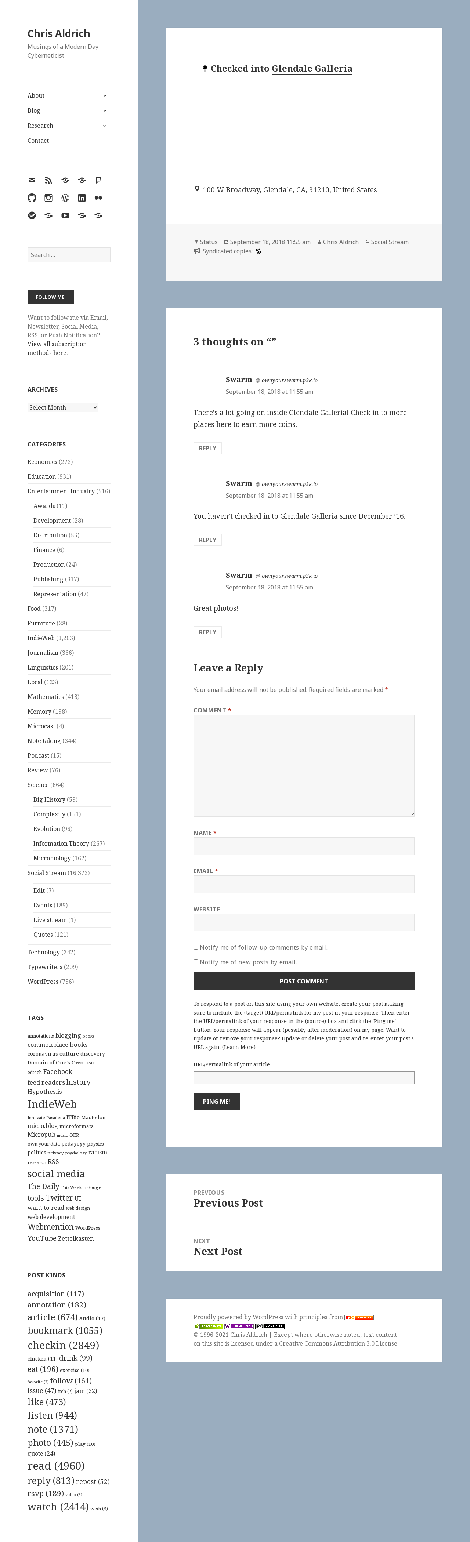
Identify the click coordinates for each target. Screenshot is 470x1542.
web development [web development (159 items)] (51, 1217)
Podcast (38, 755)
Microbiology (52, 858)
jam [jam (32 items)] (85, 1391)
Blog (34, 110)
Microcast (41, 726)
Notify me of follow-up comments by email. (264, 947)
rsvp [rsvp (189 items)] (46, 1493)
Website (207, 909)
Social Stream (47, 873)
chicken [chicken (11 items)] (43, 1359)
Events (42, 905)
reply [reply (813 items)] (51, 1480)
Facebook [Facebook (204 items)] (57, 1071)
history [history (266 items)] (78, 1082)
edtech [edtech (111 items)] (35, 1072)
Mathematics (46, 697)
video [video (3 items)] (73, 1494)
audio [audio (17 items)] (92, 1318)
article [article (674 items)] (53, 1317)
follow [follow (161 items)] (71, 1380)
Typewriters (45, 967)
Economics (42, 462)
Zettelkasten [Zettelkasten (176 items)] (76, 1238)
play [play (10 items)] (85, 1444)
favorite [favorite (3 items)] (38, 1382)
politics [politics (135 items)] (37, 1152)
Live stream (50, 920)
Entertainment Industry (61, 491)
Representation (54, 594)
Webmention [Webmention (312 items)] (51, 1227)
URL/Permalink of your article (232, 1064)
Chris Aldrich (59, 33)
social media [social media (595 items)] (56, 1173)
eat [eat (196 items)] (43, 1369)
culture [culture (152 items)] (69, 1053)
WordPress (43, 981)
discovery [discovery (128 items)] (92, 1053)
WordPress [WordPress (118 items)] (87, 1227)
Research (40, 125)
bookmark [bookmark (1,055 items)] (65, 1330)
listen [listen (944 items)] (52, 1415)
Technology (44, 952)
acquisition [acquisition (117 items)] (56, 1294)
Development (52, 520)
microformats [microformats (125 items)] (76, 1126)
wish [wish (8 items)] (99, 1508)
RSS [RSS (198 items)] (53, 1161)
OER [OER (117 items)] (74, 1135)
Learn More (239, 1047)
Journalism (43, 653)
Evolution (46, 829)
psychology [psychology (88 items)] (76, 1152)
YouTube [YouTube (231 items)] (42, 1237)
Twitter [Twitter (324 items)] (59, 1197)
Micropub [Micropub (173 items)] (41, 1135)
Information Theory (61, 843)
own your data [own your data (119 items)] (44, 1143)
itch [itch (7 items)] (65, 1391)
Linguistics (43, 667)
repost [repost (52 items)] (93, 1481)
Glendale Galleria (312, 68)
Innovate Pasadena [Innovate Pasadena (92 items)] (46, 1117)
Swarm (239, 379)
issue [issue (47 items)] (42, 1390)
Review (38, 770)
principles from (336, 1317)
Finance (44, 550)
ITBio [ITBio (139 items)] (73, 1117)
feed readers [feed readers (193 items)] (46, 1082)
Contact (38, 141)
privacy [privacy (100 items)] (56, 1152)
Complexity (49, 814)
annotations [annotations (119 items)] (41, 1036)
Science (38, 785)
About (36, 95)
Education (42, 476)
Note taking (44, 741)
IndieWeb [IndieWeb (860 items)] (52, 1104)
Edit (39, 890)
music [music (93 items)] (62, 1135)
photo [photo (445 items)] (50, 1442)
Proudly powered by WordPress (239, 1317)
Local (35, 682)
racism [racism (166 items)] (97, 1152)
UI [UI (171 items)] (78, 1198)
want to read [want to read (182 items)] (46, 1207)
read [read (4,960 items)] (56, 1465)
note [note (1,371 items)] (53, 1429)
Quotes (43, 934)
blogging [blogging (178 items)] (68, 1035)
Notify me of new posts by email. (248, 962)
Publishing (48, 579)
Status (209, 242)
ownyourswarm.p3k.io (290, 380)
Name (205, 833)
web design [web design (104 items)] (78, 1208)
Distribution (50, 535)
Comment (213, 710)
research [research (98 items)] (37, 1162)
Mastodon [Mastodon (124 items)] (93, 1117)
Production (49, 564)
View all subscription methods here (57, 348)
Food (34, 609)
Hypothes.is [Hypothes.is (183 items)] (45, 1091)
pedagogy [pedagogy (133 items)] (73, 1143)
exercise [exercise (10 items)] (75, 1370)
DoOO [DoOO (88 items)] (91, 1063)
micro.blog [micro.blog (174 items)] (43, 1126)
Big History (49, 799)
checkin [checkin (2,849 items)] (63, 1345)
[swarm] (257, 251)
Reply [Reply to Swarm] (207, 448)
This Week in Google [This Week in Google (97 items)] (81, 1187)
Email (206, 871)
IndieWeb (41, 638)
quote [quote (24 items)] (41, 1454)
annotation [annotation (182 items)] (57, 1304)
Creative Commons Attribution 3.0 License (338, 1343)
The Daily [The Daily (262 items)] (43, 1186)
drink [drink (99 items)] (76, 1358)
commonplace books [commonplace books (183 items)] (58, 1044)
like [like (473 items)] (47, 1402)
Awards (44, 506)
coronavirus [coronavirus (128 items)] (43, 1053)
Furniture (41, 623)
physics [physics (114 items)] (95, 1143)
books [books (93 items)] (88, 1036)
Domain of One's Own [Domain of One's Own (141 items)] (56, 1062)
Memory (39, 711)
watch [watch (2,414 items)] (58, 1506)
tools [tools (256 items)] (36, 1198)
